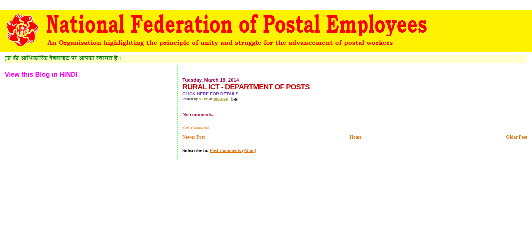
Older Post (516, 137)
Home (355, 137)
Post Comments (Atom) (233, 150)
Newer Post (193, 137)
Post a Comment (195, 127)
